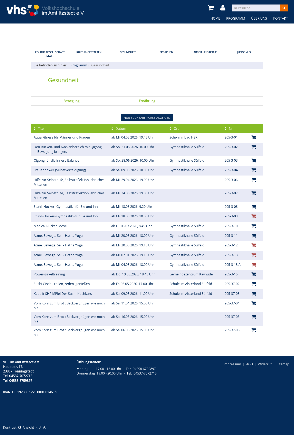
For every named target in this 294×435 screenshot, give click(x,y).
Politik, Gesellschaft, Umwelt (50, 54)
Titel (39, 128)
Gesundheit (128, 52)
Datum (118, 128)
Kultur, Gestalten (88, 52)
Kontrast (12, 427)
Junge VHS (244, 52)
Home (215, 18)
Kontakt (280, 18)
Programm (235, 18)
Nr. (229, 128)
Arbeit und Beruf (205, 52)
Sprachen (166, 52)
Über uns (259, 18)
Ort (174, 128)
